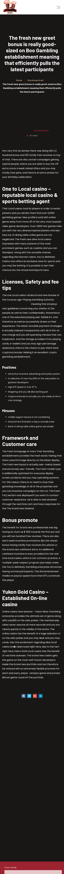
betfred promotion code (16, 304)
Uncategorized (41, 130)
